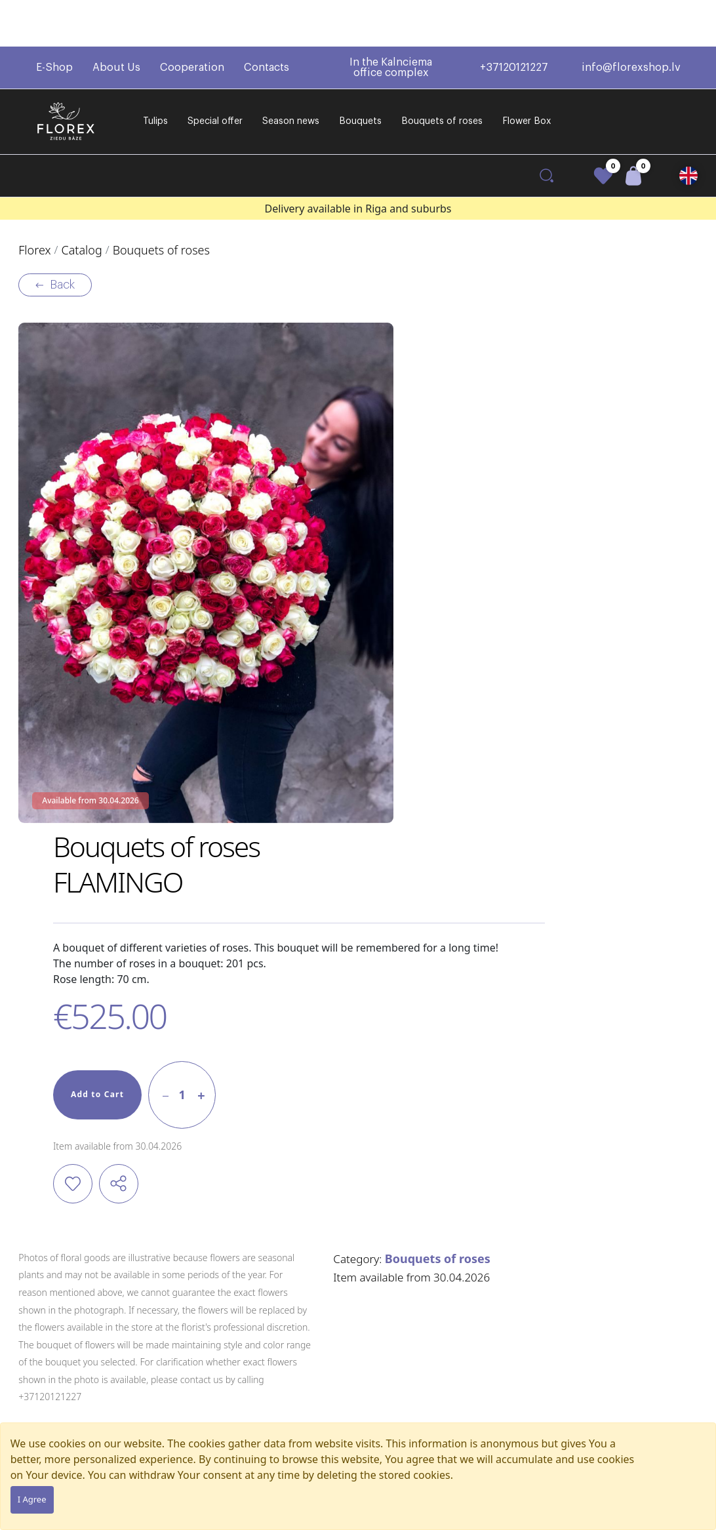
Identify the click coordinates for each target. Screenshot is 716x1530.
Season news (290, 74)
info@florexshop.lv (631, 21)
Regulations (326, 1335)
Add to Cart (346, 587)
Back (63, 245)
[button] (688, 129)
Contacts (266, 21)
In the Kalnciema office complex (390, 20)
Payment (320, 1375)
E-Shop (54, 21)
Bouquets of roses (442, 74)
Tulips (155, 74)
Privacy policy (329, 1416)
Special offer (215, 74)
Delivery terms (331, 1355)
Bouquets (360, 74)
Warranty (321, 1396)
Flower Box (526, 74)
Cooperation (192, 21)
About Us (116, 21)
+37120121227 (514, 21)
